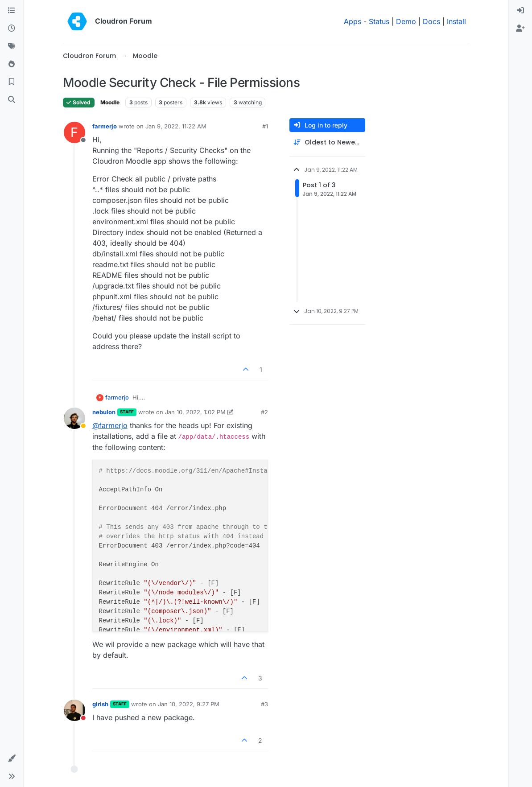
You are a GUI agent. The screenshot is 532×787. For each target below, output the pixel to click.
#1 (265, 126)
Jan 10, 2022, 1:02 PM (195, 412)
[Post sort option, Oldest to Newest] (327, 142)
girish (100, 704)
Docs (431, 21)
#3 (264, 704)
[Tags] (12, 46)
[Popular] (12, 64)
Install (456, 21)
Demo (406, 21)
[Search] (12, 100)
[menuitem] (520, 11)
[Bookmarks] (12, 82)
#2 (264, 412)
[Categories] (12, 11)
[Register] (520, 28)
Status (379, 21)
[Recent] (12, 28)
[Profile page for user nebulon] (74, 418)
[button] (12, 758)
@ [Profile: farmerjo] (110, 425)
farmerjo (104, 126)
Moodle (110, 102)
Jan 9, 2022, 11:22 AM (175, 126)
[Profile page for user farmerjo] (74, 132)
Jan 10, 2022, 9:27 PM (188, 704)
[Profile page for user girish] (74, 710)
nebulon (103, 412)
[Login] (520, 11)
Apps (352, 21)
